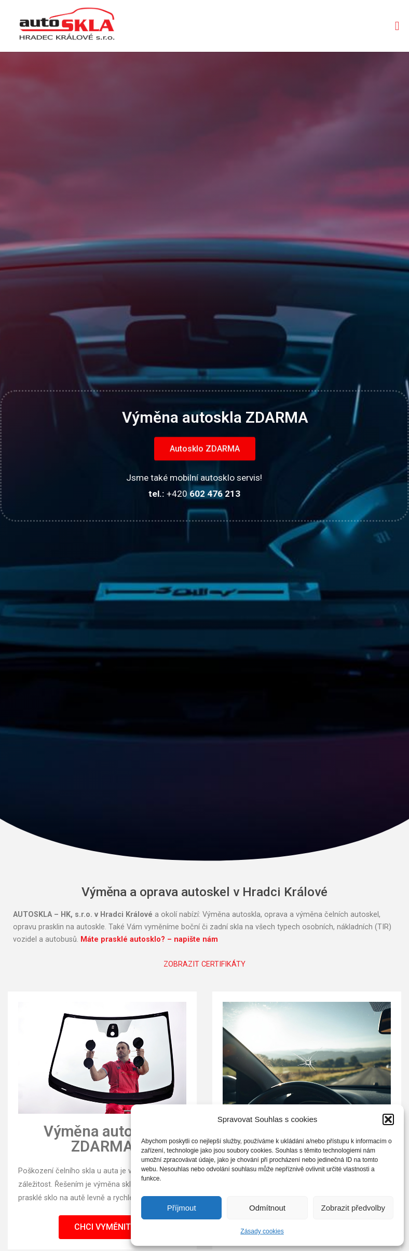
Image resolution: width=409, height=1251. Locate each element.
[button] (388, 1119)
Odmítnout (267, 1207)
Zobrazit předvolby (353, 1207)
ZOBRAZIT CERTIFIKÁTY (204, 964)
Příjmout (181, 1207)
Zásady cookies (261, 1231)
